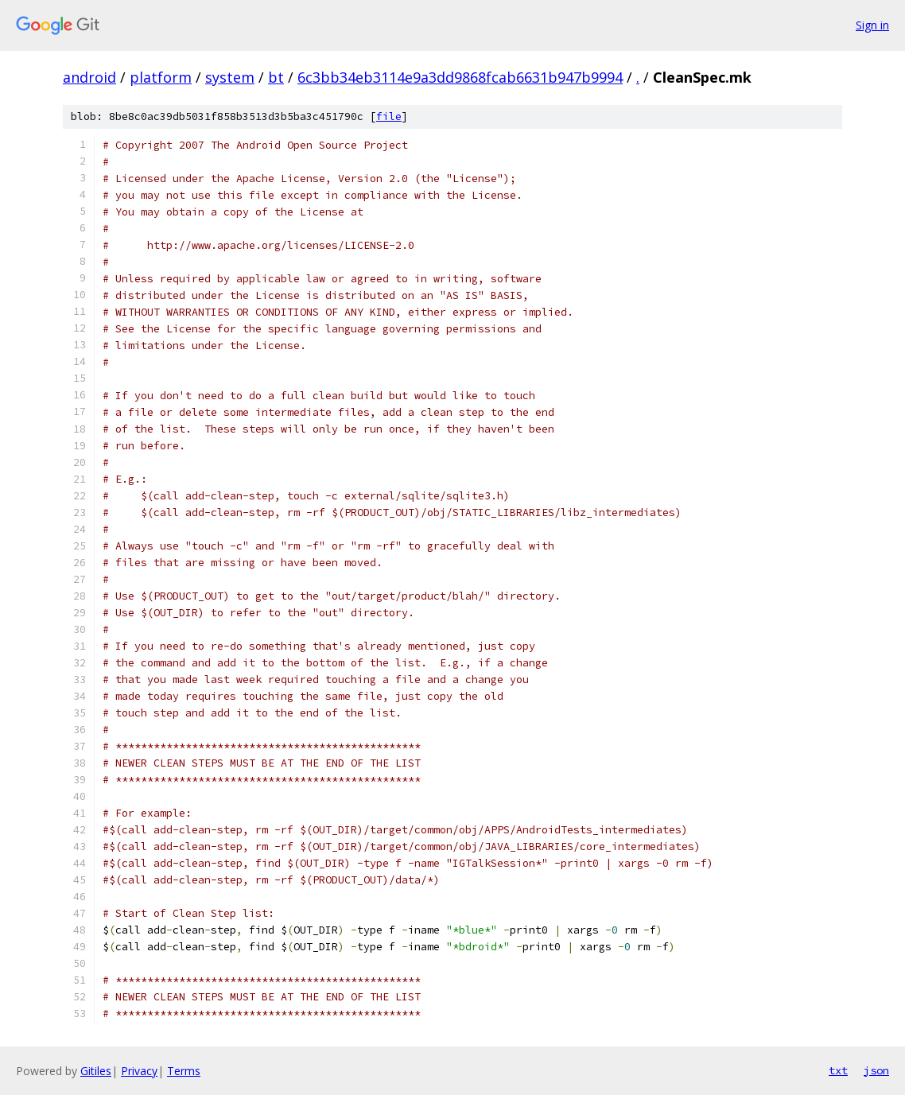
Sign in (872, 25)
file (389, 116)
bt (276, 77)
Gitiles (95, 1070)
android (89, 77)
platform (161, 77)
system (229, 77)
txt (838, 1070)
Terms (183, 1070)
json (876, 1070)
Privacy (139, 1070)
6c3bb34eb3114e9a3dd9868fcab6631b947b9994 (460, 77)
